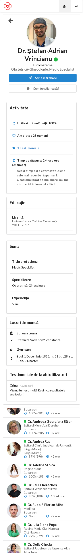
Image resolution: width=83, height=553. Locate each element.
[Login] (77, 6)
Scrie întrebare (42, 78)
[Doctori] (65, 6)
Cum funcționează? (42, 88)
